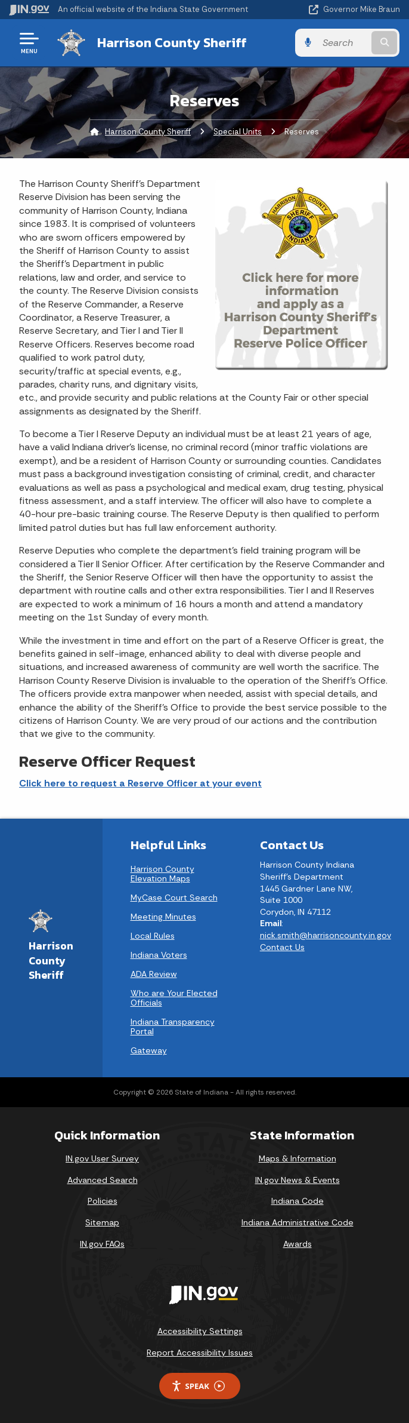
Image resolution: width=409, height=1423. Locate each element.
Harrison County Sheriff (171, 42)
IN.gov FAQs (102, 1243)
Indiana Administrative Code (297, 1222)
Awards (297, 1243)
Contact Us (282, 946)
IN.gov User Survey (102, 1158)
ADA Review (154, 974)
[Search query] (344, 42)
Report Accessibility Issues (200, 1352)
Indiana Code (297, 1200)
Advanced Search (102, 1180)
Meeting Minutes (163, 916)
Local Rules (153, 935)
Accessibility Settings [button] (200, 1331)
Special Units (237, 132)
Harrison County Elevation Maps (162, 873)
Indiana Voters (159, 954)
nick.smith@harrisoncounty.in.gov (325, 935)
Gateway (149, 1050)
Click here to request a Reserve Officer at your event (140, 783)
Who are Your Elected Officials (174, 998)
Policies (102, 1200)
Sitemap (102, 1222)
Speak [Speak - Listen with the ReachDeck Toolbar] (198, 1386)
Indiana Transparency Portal (173, 1026)
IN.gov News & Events (297, 1180)
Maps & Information (297, 1158)
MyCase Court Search (174, 897)
